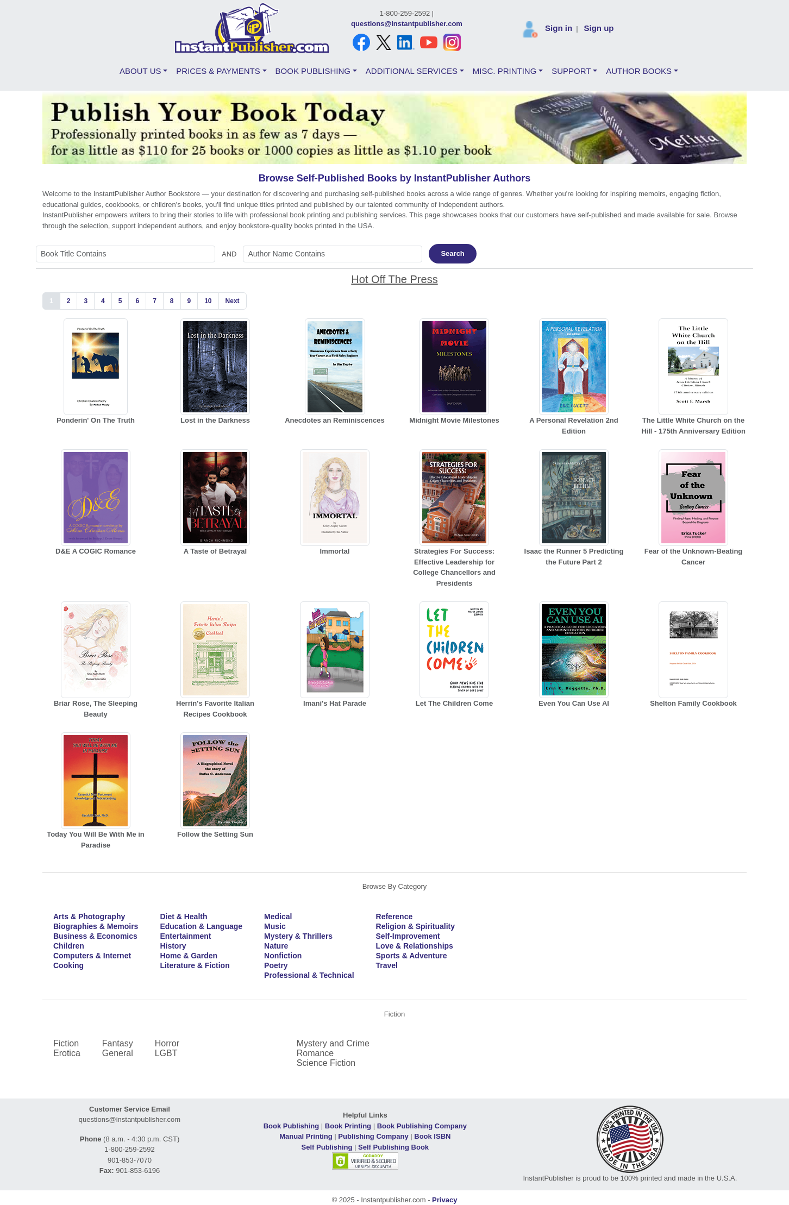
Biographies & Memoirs (95, 926)
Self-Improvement (408, 936)
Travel (387, 965)
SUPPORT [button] (571, 71)
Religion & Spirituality (415, 926)
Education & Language (201, 926)
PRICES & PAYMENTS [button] (218, 71)
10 (207, 301)
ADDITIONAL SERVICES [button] (412, 71)
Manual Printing (306, 1136)
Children (68, 946)
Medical (278, 916)
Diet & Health (183, 916)
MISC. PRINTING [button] (505, 71)
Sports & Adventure (411, 955)
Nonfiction (283, 955)
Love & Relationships (414, 946)
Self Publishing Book (393, 1147)
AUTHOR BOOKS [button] (639, 71)
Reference (394, 916)
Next (233, 301)
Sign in (558, 28)
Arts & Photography (89, 916)
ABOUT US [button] (140, 71)
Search (452, 253)
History (173, 946)
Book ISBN (432, 1136)
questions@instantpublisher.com (406, 24)
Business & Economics (95, 936)
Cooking (68, 965)
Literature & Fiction (194, 965)
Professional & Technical (309, 975)
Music (275, 926)
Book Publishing (292, 1126)
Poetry (276, 965)
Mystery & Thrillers (298, 936)
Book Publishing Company (422, 1126)
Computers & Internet (92, 955)
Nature (276, 946)
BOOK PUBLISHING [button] (312, 71)
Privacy (444, 1200)
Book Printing (348, 1126)
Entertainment (185, 936)
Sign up (598, 28)
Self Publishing (327, 1147)
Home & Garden (188, 955)
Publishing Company (373, 1136)
